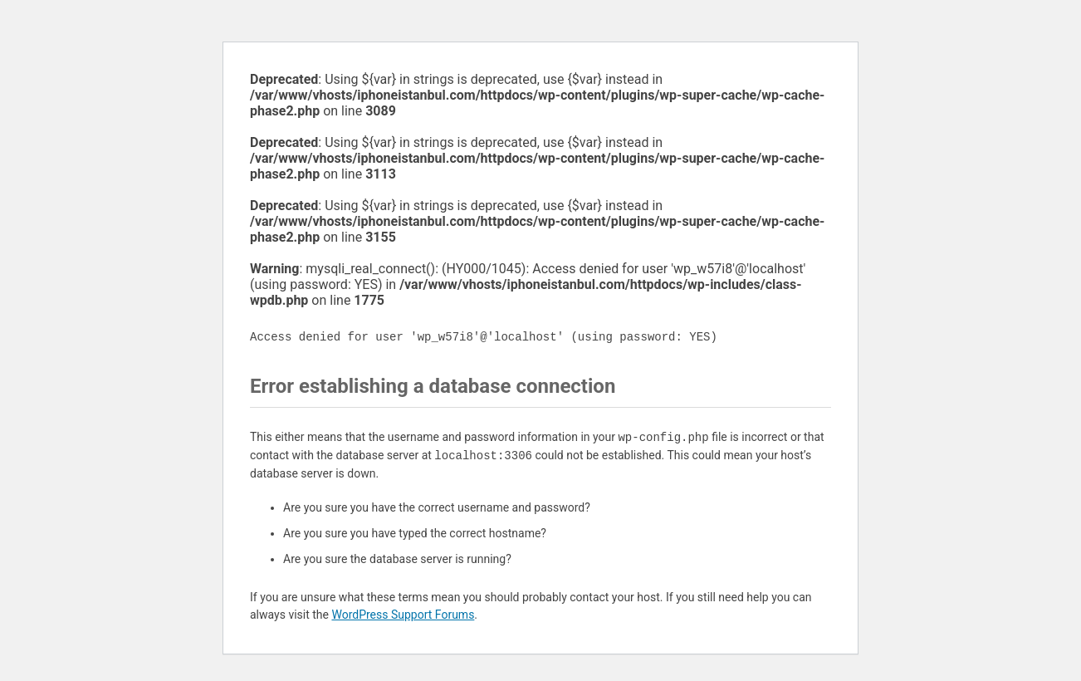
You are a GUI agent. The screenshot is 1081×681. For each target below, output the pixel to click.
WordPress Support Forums (402, 614)
